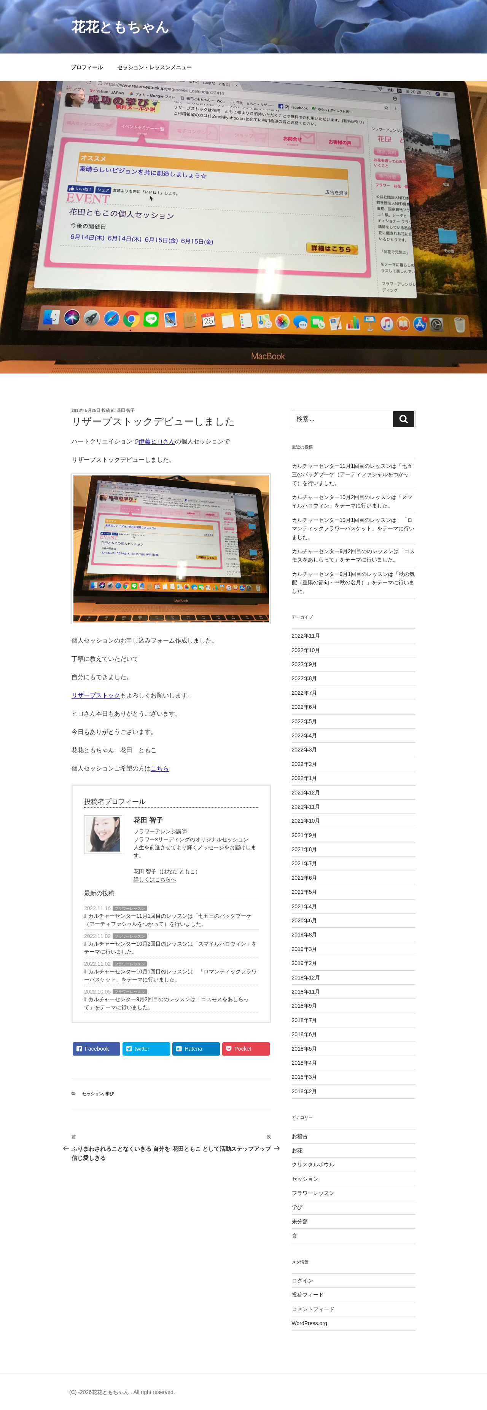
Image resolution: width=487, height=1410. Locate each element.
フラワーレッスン (130, 908)
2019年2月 (304, 963)
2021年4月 (304, 906)
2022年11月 (306, 636)
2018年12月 (306, 978)
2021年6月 (304, 878)
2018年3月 (304, 1077)
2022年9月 (304, 664)
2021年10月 (306, 821)
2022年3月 (304, 749)
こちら (160, 768)
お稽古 (300, 1136)
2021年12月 (306, 793)
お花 (297, 1150)
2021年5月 (304, 892)
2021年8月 (304, 849)
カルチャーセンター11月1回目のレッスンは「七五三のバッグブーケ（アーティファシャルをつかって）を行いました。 (167, 920)
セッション (92, 1093)
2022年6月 (304, 707)
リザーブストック (96, 695)
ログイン (302, 1281)
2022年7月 (304, 693)
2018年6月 (304, 1034)
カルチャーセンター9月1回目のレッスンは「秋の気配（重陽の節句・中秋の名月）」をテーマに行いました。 (353, 582)
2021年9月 (304, 835)
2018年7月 (304, 1020)
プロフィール (87, 67)
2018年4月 (304, 1063)
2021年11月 (306, 807)
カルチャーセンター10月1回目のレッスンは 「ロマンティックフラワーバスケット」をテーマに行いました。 (170, 975)
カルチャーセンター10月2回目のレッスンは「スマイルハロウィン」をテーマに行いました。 (170, 948)
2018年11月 (306, 992)
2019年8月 (304, 934)
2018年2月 (304, 1091)
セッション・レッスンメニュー (154, 67)
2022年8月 (304, 678)
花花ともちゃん (120, 27)
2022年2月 (304, 764)
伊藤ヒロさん (156, 441)
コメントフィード (313, 1309)
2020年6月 (304, 920)
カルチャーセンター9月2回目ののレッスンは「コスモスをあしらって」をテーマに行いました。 (166, 1003)
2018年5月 (304, 1049)
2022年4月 (304, 735)
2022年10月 (306, 650)
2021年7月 (304, 863)
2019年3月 (304, 949)
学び (109, 1093)
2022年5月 (304, 721)
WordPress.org (309, 1323)
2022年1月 (304, 778)
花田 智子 (126, 410)
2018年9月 (304, 1006)
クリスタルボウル (313, 1164)
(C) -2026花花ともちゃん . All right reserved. (122, 1392)
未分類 (300, 1222)
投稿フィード (308, 1295)
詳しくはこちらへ (155, 879)
